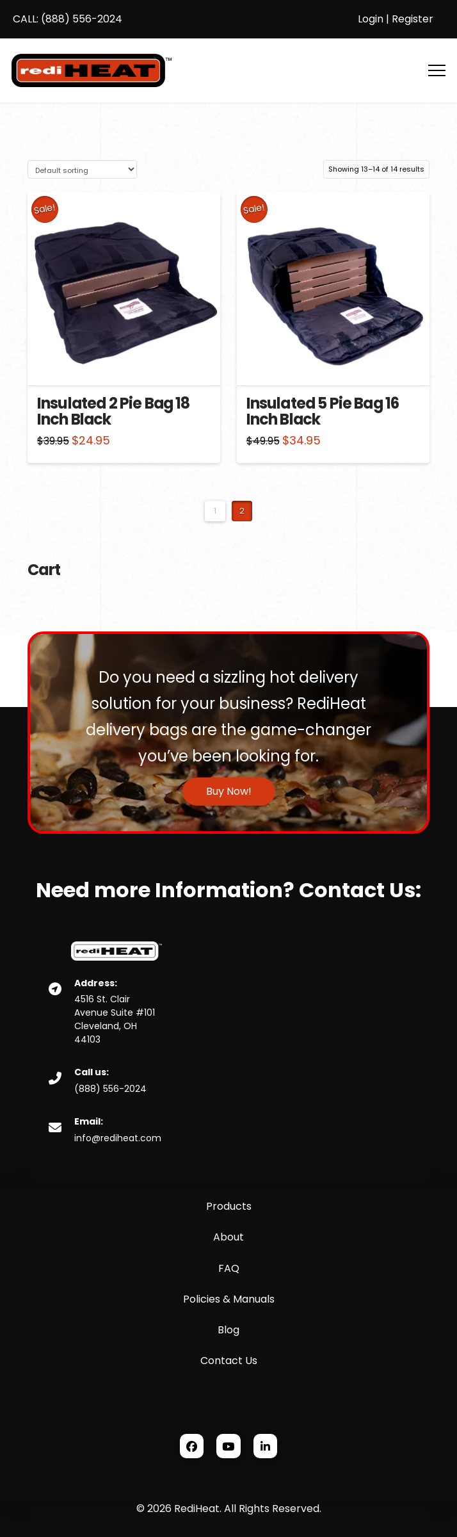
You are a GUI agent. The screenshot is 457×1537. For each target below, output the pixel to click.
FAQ (228, 1268)
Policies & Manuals (229, 1299)
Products (229, 1206)
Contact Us (228, 1360)
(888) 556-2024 (80, 19)
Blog (228, 1329)
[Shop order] (82, 169)
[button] (436, 70)
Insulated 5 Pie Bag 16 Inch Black (322, 411)
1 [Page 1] (215, 511)
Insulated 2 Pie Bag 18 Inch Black (113, 411)
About (228, 1237)
